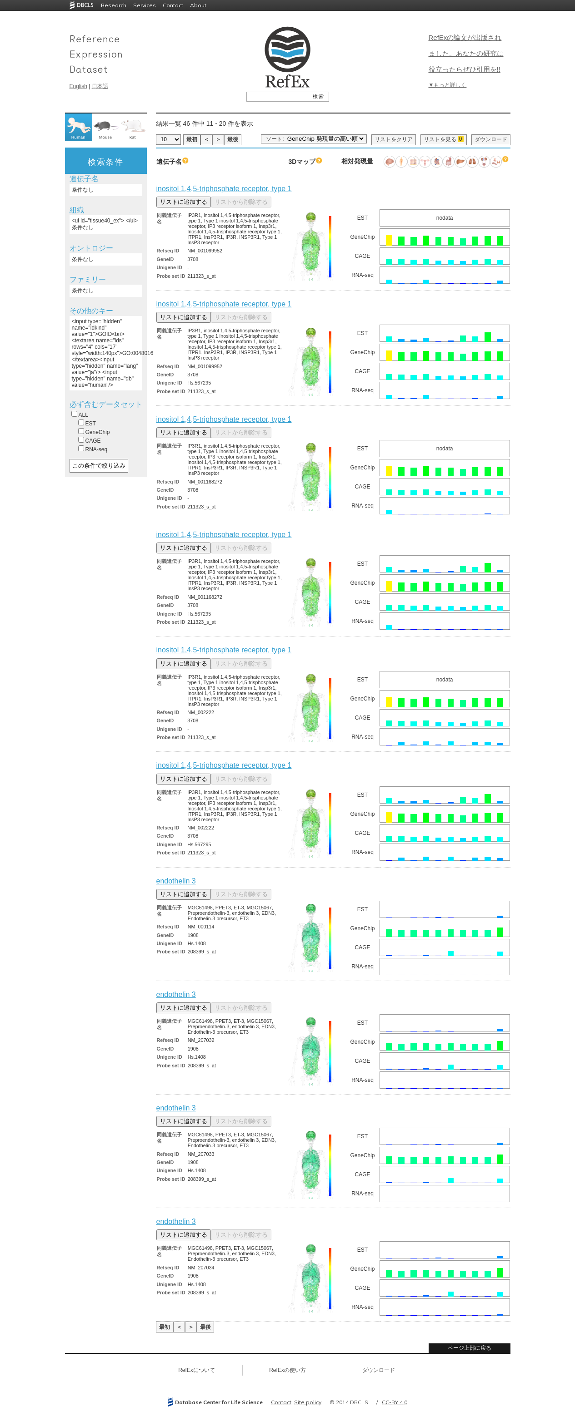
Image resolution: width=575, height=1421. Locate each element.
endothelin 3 (176, 881)
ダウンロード (491, 139)
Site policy (307, 1402)
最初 (191, 139)
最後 (232, 139)
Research (113, 5)
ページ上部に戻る (469, 1348)
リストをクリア (394, 139)
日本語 (100, 86)
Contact (173, 5)
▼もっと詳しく (448, 85)
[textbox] (277, 96)
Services (144, 5)
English (78, 86)
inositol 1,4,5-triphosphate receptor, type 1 (224, 188)
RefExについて (196, 1370)
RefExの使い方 (287, 1370)
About (198, 5)
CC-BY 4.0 (394, 1402)
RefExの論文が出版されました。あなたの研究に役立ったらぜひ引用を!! (466, 53)
